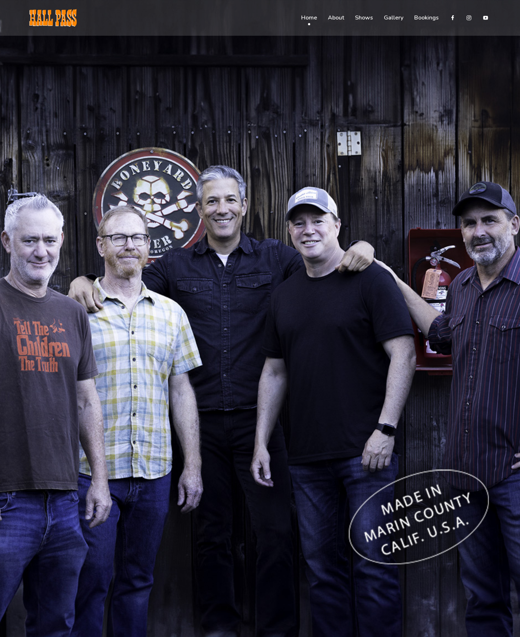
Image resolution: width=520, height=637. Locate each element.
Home (309, 18)
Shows (364, 18)
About (336, 18)
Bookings (426, 18)
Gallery (393, 18)
